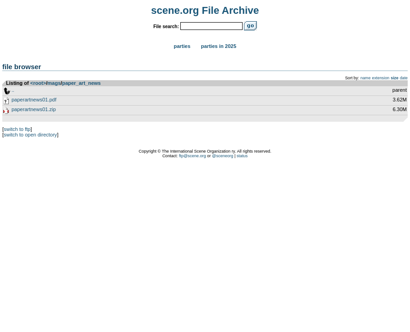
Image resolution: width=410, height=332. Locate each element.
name (366, 78)
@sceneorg (222, 156)
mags (54, 83)
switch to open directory (30, 134)
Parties (182, 46)
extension (381, 78)
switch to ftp (17, 129)
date (404, 78)
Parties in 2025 (218, 46)
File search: (166, 26)
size (394, 78)
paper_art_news (81, 83)
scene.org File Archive (205, 10)
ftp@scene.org (192, 156)
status (242, 156)
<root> (38, 83)
